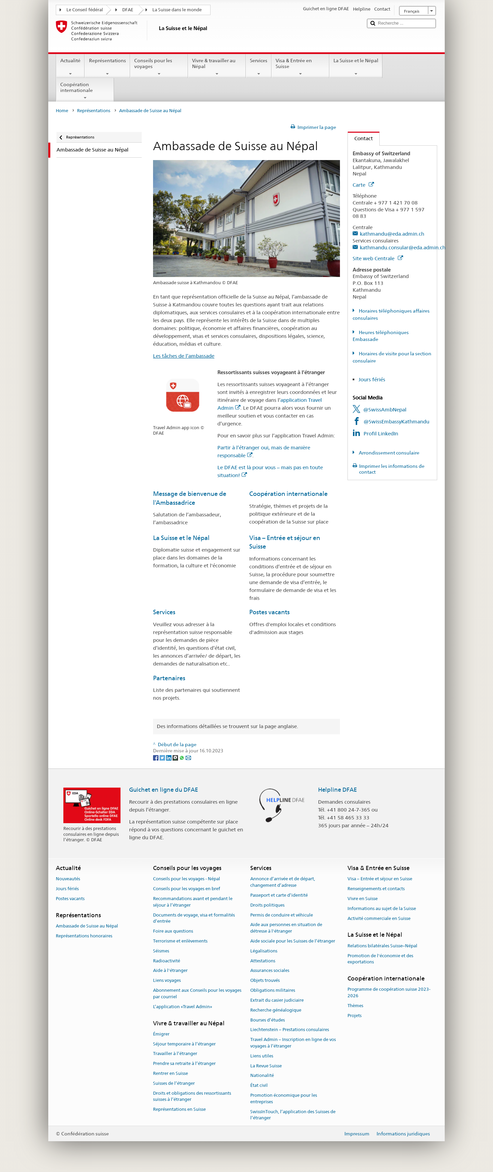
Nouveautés (68, 879)
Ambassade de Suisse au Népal (87, 926)
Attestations (262, 960)
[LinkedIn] (169, 757)
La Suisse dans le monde (177, 9)
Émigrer (161, 1034)
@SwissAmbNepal (384, 409)
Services (258, 67)
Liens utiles (261, 1055)
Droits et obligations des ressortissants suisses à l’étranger (192, 1096)
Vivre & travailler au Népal (216, 67)
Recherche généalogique (275, 1010)
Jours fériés (371, 379)
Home (62, 110)
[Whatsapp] (182, 757)
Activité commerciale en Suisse (378, 918)
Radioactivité (166, 960)
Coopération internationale (85, 91)
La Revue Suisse (266, 1065)
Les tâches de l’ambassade (183, 356)
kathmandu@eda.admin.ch (392, 234)
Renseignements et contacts (376, 888)
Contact (360, 138)
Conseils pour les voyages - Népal (186, 879)
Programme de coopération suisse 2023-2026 (388, 993)
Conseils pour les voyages (159, 67)
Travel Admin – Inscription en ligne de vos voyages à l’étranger (293, 1043)
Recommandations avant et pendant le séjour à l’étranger (192, 902)
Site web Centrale (378, 258)
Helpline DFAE (337, 789)
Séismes (161, 950)
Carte (363, 185)
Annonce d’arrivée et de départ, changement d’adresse (282, 882)
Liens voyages (167, 980)
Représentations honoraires (84, 935)
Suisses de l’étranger (174, 1083)
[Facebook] (156, 757)
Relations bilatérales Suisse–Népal (382, 945)
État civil (259, 1085)
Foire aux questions (173, 931)
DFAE (127, 9)
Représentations (107, 67)
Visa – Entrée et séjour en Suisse (379, 879)
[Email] (188, 757)
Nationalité (262, 1075)
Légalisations (263, 950)
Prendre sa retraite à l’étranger (184, 1063)
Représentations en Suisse (179, 1109)
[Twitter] (163, 757)
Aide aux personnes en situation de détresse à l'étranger (286, 928)
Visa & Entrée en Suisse (300, 67)
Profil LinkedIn (381, 433)
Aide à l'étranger (170, 970)
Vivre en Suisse (362, 898)
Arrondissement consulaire (388, 453)
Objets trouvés (265, 980)
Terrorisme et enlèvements (180, 941)
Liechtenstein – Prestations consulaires (289, 1029)
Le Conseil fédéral (84, 9)
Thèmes (355, 1005)
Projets (354, 1015)
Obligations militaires (272, 990)
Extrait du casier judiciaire (277, 1000)
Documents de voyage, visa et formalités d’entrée (194, 918)
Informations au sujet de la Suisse (381, 908)
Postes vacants (269, 612)
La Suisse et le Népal (356, 67)
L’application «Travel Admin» (182, 1006)
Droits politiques (267, 905)
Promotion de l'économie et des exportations (380, 959)
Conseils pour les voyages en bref (186, 888)
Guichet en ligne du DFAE (163, 789)
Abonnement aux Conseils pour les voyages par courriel (197, 993)
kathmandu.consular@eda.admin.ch (402, 247)
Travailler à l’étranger (175, 1053)
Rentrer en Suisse (170, 1073)
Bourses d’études (267, 1020)
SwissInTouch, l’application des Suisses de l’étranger (293, 1115)
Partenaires (169, 678)
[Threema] (176, 757)
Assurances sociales (269, 970)
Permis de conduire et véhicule (281, 915)
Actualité (70, 67)
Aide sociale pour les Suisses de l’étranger (292, 941)
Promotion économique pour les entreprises (283, 1098)
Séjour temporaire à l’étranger (184, 1043)
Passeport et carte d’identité (279, 895)
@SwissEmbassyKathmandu (396, 421)
